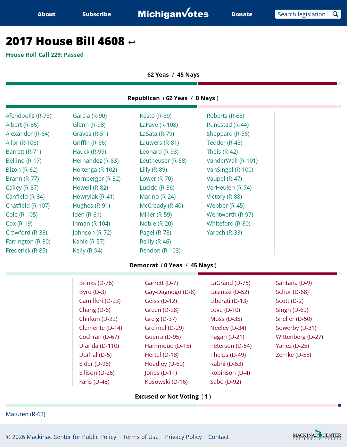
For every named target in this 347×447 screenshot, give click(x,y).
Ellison (96, 372)
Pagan (227, 336)
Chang (94, 310)
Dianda (99, 345)
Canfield (25, 196)
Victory (224, 196)
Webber (225, 205)
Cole (21, 214)
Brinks (96, 283)
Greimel (164, 327)
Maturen (25, 414)
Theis (222, 151)
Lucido (157, 187)
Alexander (27, 133)
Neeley (228, 327)
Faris (94, 381)
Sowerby (296, 327)
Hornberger (96, 178)
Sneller (294, 318)
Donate (241, 14)
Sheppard (228, 133)
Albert (22, 124)
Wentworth (230, 214)
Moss (226, 318)
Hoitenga (95, 169)
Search (335, 14)
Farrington (28, 241)
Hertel (161, 354)
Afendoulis (28, 115)
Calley (22, 187)
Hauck (89, 151)
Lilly (153, 169)
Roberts (225, 115)
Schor (292, 292)
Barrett (23, 151)
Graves (90, 133)
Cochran (99, 336)
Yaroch (224, 232)
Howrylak (93, 196)
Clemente (100, 327)
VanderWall (232, 160)
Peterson (231, 345)
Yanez (292, 345)
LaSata (157, 133)
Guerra (163, 336)
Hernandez (96, 160)
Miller (156, 214)
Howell (90, 187)
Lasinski (229, 292)
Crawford (26, 232)
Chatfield (28, 205)
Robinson (230, 372)
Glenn (89, 124)
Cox (19, 223)
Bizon (21, 169)
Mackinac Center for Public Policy (71, 437)
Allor (22, 142)
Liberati (229, 301)
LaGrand (230, 283)
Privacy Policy (183, 437)
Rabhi (226, 363)
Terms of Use (141, 437)
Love (225, 310)
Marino (158, 196)
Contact (218, 437)
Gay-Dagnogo (170, 292)
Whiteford (228, 223)
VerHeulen (229, 187)
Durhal (95, 354)
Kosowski (166, 381)
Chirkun (98, 318)
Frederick (26, 250)
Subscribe (96, 14)
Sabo (225, 381)
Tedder (224, 142)
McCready (161, 205)
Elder (94, 363)
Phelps (228, 354)
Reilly (155, 241)
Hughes (91, 205)
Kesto (155, 115)
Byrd (92, 292)
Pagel (155, 232)
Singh (292, 310)
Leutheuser (163, 160)
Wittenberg (299, 336)
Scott (289, 301)
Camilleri (99, 301)
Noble (156, 223)
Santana (294, 283)
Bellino (23, 160)
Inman (91, 223)
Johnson (92, 232)
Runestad (228, 124)
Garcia (90, 115)
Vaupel (224, 178)
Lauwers (159, 142)
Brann (22, 178)
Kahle (88, 241)
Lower (156, 178)
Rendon (160, 250)
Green (161, 310)
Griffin (89, 142)
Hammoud (168, 345)
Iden (87, 214)
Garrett (161, 283)
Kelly (87, 250)
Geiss (161, 301)
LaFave (159, 124)
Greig (161, 318)
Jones (161, 372)
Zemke (293, 354)
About (46, 14)
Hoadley (164, 363)
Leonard (159, 151)
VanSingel (230, 169)
